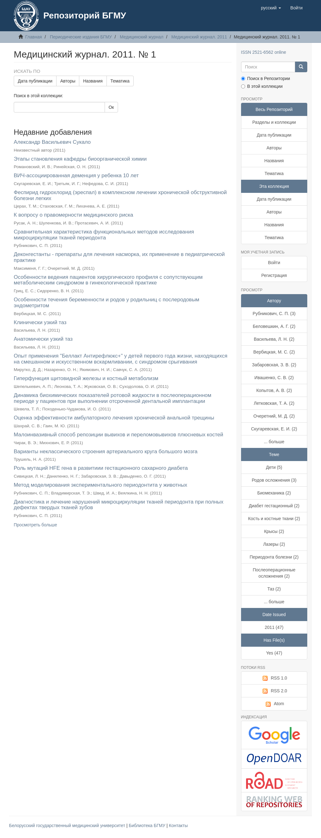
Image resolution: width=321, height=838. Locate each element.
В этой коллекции (262, 86)
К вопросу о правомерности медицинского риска (73, 215)
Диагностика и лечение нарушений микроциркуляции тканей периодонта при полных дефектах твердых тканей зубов (119, 505)
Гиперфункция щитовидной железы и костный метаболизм (86, 378)
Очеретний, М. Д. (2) (274, 416)
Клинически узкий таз (40, 322)
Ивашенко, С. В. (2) (274, 377)
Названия (92, 80)
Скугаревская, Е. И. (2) (274, 428)
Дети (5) (274, 467)
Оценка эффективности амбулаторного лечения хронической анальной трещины (114, 418)
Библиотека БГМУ (147, 825)
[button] (271, 8)
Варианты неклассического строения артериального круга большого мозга (106, 451)
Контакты (178, 825)
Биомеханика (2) (274, 492)
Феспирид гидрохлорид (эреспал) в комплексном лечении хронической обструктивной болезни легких (120, 195)
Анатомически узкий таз (43, 339)
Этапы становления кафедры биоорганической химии (80, 159)
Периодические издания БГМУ (81, 36)
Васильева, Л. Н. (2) (274, 339)
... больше (274, 441)
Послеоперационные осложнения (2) (274, 573)
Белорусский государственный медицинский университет (67, 825)
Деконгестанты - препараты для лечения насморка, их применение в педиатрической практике (119, 257)
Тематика (120, 80)
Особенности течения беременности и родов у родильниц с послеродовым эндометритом (106, 303)
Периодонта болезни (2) (274, 557)
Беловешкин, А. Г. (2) (274, 326)
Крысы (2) (274, 531)
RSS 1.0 (274, 678)
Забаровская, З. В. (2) (274, 364)
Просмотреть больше (35, 524)
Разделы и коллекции (274, 122)
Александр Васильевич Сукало (52, 142)
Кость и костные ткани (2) (274, 518)
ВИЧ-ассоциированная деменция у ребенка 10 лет (76, 175)
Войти (274, 262)
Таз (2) (274, 588)
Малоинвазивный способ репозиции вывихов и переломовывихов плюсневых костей (118, 435)
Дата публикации (35, 80)
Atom (274, 704)
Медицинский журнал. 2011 (199, 36)
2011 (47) (274, 627)
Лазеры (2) (274, 544)
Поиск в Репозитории (265, 78)
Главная (33, 36)
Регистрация (274, 275)
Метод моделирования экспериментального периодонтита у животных (100, 485)
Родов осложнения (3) (274, 480)
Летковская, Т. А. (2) (274, 403)
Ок (111, 107)
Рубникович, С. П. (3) (274, 313)
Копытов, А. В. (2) (274, 390)
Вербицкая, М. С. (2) (274, 351)
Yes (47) (274, 652)
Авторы (67, 80)
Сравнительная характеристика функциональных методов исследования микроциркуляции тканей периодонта (104, 235)
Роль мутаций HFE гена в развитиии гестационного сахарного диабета (101, 468)
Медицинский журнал (141, 36)
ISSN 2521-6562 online (263, 52)
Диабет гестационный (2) (274, 505)
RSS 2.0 (274, 691)
